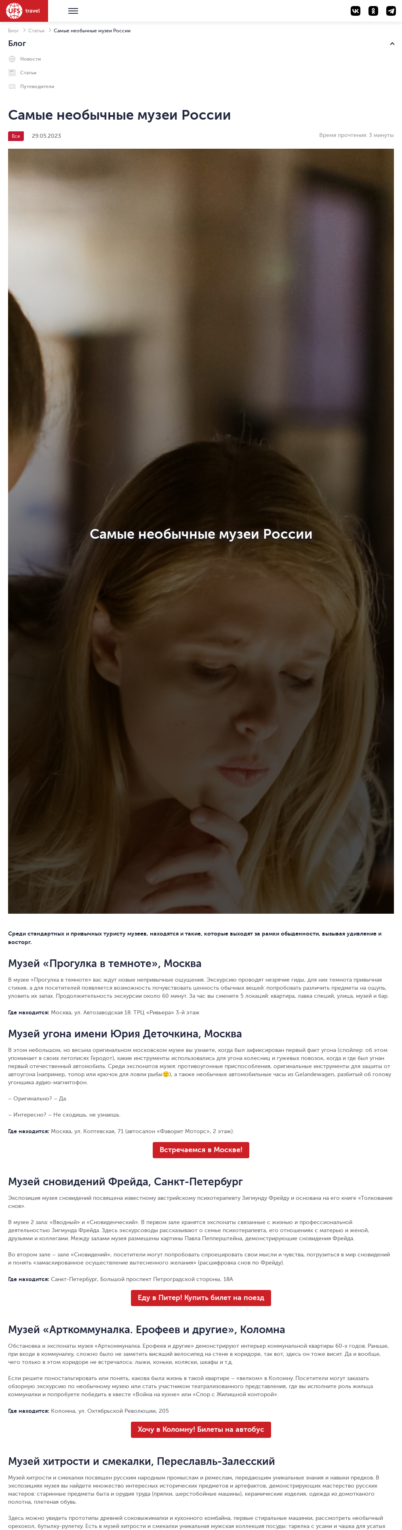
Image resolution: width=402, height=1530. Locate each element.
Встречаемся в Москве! (201, 1150)
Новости (30, 59)
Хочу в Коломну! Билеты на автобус (201, 1429)
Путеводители (37, 86)
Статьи (36, 31)
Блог (13, 31)
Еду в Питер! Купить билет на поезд (201, 1298)
